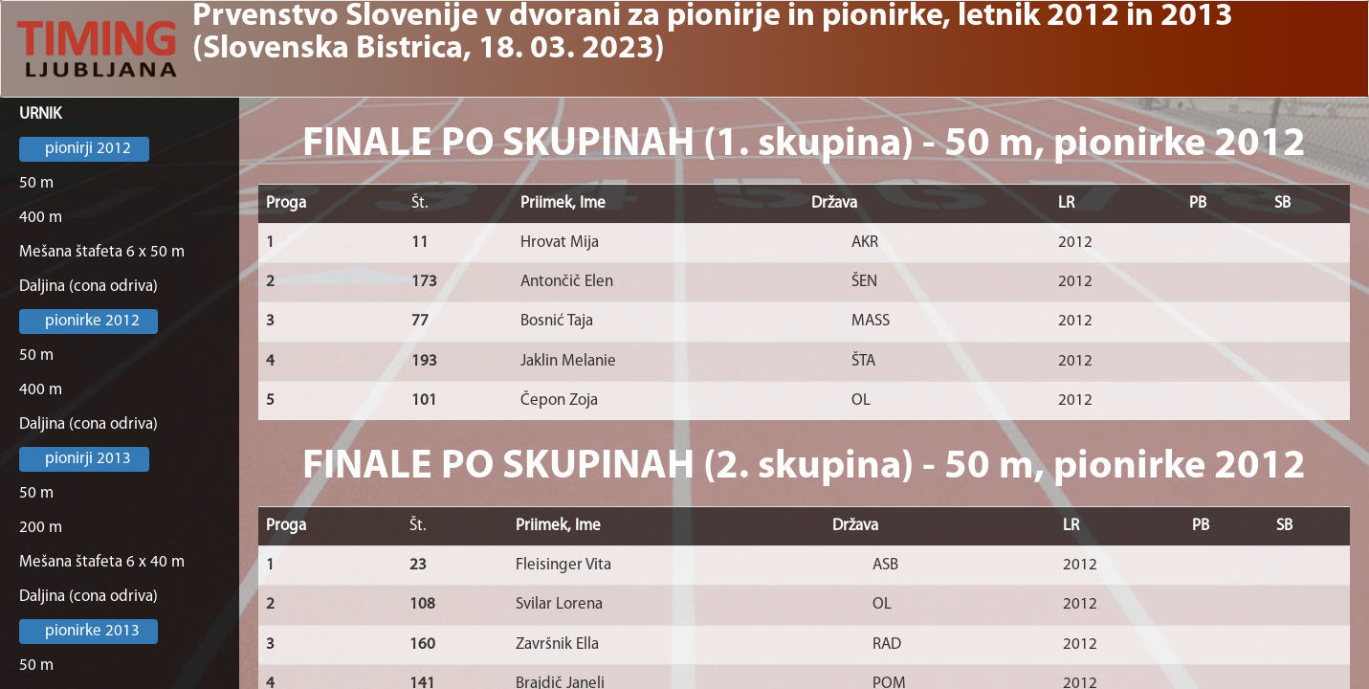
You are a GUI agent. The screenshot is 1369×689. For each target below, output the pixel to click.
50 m (36, 183)
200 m (40, 528)
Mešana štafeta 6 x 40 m (102, 562)
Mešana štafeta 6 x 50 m (102, 252)
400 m (40, 218)
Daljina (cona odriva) (88, 286)
